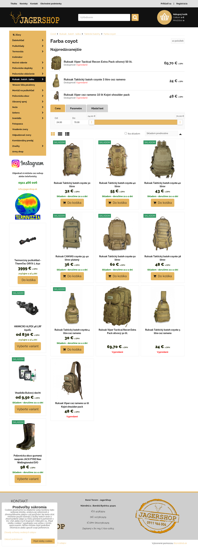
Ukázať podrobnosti (13, 539)
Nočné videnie (29, 62)
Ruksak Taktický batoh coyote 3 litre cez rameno (95, 79)
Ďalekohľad (29, 40)
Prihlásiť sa (166, 4)
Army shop (17, 151)
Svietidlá (29, 118)
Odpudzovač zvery (21, 135)
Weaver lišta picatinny (23, 85)
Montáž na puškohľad (29, 90)
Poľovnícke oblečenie (29, 74)
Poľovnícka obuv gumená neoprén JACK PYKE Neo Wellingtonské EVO (28, 459)
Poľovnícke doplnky (29, 68)
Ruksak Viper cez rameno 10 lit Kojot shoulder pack (97, 94)
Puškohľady (29, 46)
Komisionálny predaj (22, 140)
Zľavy (16, 35)
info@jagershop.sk (27, 189)
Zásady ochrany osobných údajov (20, 532)
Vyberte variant (28, 346)
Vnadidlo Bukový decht (28, 392)
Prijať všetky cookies (42, 541)
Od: (63, 121)
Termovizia (29, 51)
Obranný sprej (29, 101)
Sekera (29, 112)
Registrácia (181, 4)
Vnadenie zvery (20, 129)
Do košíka (72, 202)
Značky (29, 146)
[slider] (91, 122)
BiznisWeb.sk (180, 543)
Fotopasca (17, 124)
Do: (80, 121)
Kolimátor (17, 57)
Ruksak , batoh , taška (29, 79)
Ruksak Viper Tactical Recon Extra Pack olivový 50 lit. (98, 61)
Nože (29, 107)
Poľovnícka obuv (29, 96)
